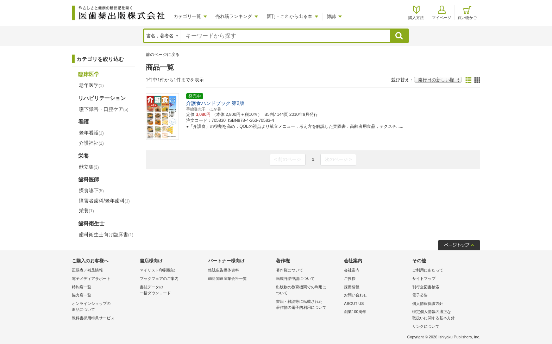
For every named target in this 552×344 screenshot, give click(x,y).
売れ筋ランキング (233, 16)
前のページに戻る (163, 54)
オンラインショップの (104, 307)
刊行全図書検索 (425, 287)
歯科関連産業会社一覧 (227, 278)
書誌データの (172, 290)
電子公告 (420, 295)
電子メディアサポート (91, 278)
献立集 (89, 167)
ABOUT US (354, 303)
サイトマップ (423, 278)
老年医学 (91, 85)
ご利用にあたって (427, 270)
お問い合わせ (355, 295)
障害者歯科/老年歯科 (104, 201)
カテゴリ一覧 (187, 16)
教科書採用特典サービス (93, 318)
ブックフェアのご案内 (159, 278)
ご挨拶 (350, 278)
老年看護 (91, 133)
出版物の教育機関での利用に (308, 290)
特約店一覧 (81, 287)
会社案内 (351, 270)
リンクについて (425, 326)
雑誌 (331, 16)
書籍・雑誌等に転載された (308, 305)
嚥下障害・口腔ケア (103, 109)
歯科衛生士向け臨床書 (106, 234)
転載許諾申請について (295, 278)
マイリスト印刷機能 (157, 270)
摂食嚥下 (91, 190)
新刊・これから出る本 (289, 16)
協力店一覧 (81, 295)
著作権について (289, 270)
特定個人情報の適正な (444, 315)
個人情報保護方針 (427, 303)
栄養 (86, 210)
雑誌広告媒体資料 (223, 270)
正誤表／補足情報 (87, 270)
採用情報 (351, 287)
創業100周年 (355, 311)
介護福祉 (91, 143)
